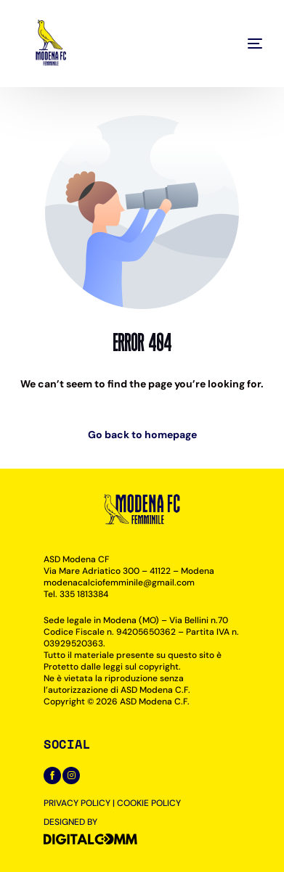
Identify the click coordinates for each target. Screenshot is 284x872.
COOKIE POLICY (149, 803)
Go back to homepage (142, 434)
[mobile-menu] (233, 44)
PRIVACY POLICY (77, 803)
